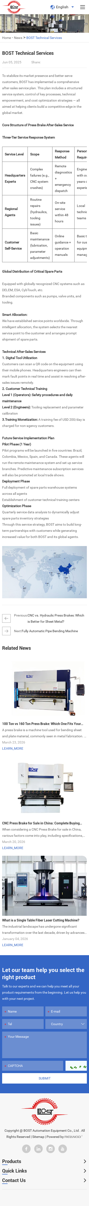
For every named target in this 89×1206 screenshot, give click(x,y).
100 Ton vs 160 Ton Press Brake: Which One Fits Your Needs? (41, 724)
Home (6, 38)
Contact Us (14, 1180)
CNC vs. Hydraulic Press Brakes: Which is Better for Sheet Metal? (56, 618)
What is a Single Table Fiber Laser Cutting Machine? (40, 920)
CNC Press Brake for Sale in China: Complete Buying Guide (41, 823)
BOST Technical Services (44, 38)
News (18, 38)
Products (11, 1161)
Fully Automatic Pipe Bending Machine (50, 631)
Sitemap (38, 1137)
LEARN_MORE (12, 748)
